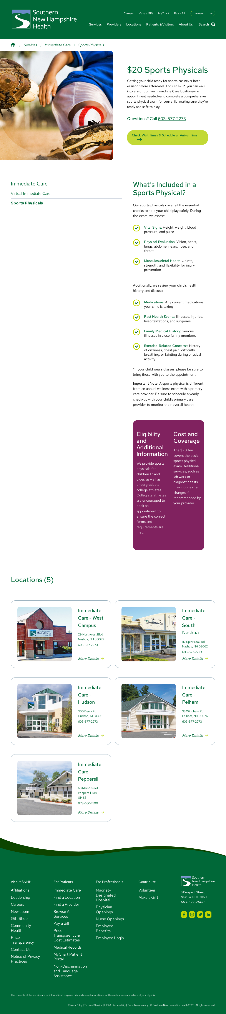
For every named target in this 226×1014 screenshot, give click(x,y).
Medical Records (67, 944)
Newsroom (20, 908)
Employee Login (110, 935)
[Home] (17, 45)
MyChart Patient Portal (67, 954)
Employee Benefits (104, 925)
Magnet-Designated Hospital (106, 892)
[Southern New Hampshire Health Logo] (198, 882)
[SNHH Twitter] (200, 912)
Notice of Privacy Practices (25, 956)
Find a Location (66, 894)
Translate (198, 13)
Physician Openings (104, 906)
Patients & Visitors (160, 24)
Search (207, 24)
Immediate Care (57, 45)
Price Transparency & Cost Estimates (66, 932)
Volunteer (146, 887)
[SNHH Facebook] (184, 912)
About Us (186, 24)
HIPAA (107, 1002)
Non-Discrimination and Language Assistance (70, 968)
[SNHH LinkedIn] (208, 912)
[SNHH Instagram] (192, 912)
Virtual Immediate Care (30, 190)
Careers (17, 901)
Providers (114, 24)
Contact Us (20, 946)
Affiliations (20, 887)
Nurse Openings (110, 916)
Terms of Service (93, 1002)
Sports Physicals (27, 200)
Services (95, 24)
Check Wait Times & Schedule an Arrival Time (164, 134)
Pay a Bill (61, 920)
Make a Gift (148, 894)
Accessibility (119, 1002)
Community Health (21, 925)
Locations (133, 24)
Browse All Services (62, 911)
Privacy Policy (75, 1002)
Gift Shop (19, 915)
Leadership (20, 894)
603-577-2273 (172, 117)
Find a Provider (66, 901)
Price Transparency (22, 937)
